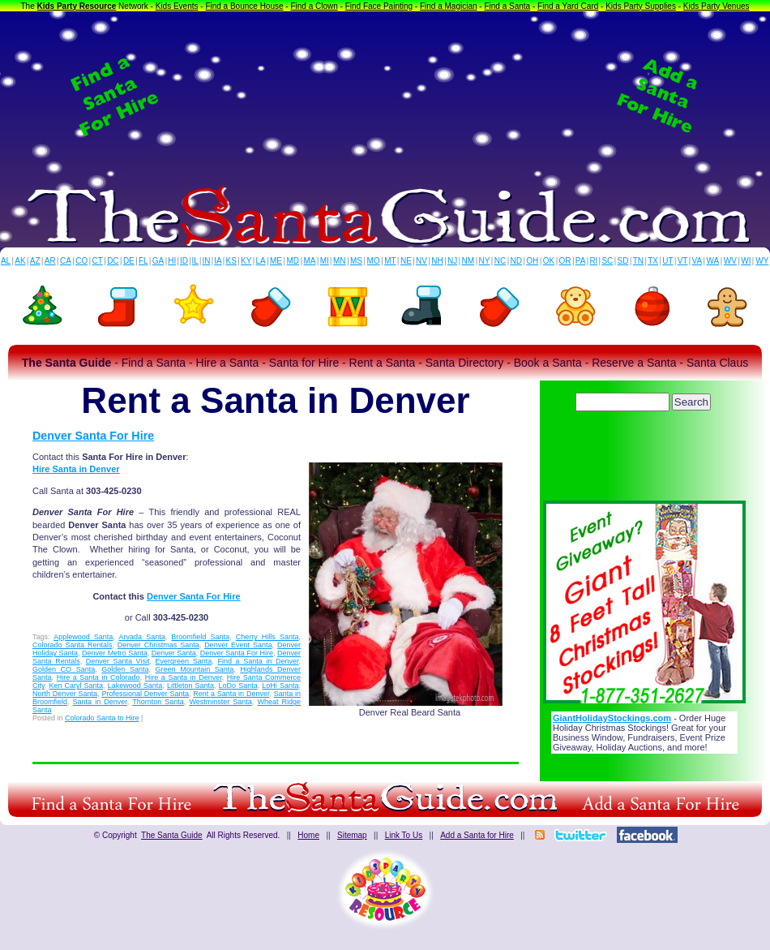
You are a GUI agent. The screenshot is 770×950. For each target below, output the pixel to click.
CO (81, 260)
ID (184, 260)
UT (667, 260)
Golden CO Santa (63, 669)
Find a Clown (313, 6)
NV (421, 260)
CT (97, 260)
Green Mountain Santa (195, 669)
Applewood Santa (83, 637)
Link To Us (404, 835)
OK (548, 260)
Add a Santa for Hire (477, 835)
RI (593, 260)
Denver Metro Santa (115, 653)
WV (730, 260)
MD (293, 260)
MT (390, 260)
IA (217, 260)
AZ (35, 260)
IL (195, 260)
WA (713, 260)
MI (324, 260)
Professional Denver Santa (145, 694)
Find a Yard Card (567, 6)
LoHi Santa (280, 685)
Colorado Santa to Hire (102, 718)
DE (129, 260)
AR (50, 260)
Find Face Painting (379, 6)
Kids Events (177, 6)
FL (143, 260)
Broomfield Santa (200, 637)
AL (6, 260)
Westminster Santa (220, 702)
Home (308, 835)
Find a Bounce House (244, 6)
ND (516, 260)
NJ (452, 260)
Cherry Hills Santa (267, 637)
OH (532, 260)
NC (500, 260)
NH (437, 260)
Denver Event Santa (238, 645)
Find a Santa (507, 6)
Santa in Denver (100, 702)
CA (65, 260)
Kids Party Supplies (640, 6)
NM (468, 260)
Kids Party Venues (716, 6)
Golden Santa (124, 669)
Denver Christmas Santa (158, 645)
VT (683, 260)
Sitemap (352, 835)
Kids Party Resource (77, 6)
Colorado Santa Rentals (72, 645)
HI (172, 260)
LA (261, 260)
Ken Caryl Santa (76, 685)
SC (607, 260)
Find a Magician (448, 6)
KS (231, 260)
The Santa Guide (172, 835)
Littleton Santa (190, 685)
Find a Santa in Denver (257, 661)
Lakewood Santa (135, 685)
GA (158, 260)
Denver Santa (174, 653)
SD (623, 260)
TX (653, 260)
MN (339, 260)
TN (638, 260)
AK (20, 260)
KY (246, 260)
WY (761, 260)
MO (373, 260)
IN (206, 260)
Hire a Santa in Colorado (98, 677)
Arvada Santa (142, 637)
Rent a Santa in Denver (231, 694)
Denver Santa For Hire (93, 435)
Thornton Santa (158, 702)
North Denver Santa (64, 694)
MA (310, 260)
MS (356, 260)
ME (276, 260)
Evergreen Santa (184, 661)
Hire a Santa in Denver (183, 677)
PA (580, 260)
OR (565, 260)
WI (746, 260)
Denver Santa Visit (118, 661)
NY (484, 260)
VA (697, 260)
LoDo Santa (238, 685)
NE (406, 260)
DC (112, 260)
